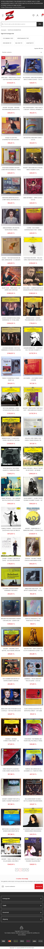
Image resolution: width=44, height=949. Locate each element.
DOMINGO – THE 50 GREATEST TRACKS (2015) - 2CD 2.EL (33, 680)
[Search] (22, 24)
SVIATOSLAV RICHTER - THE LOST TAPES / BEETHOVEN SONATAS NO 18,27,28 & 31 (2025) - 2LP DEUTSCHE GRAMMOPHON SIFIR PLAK (33, 259)
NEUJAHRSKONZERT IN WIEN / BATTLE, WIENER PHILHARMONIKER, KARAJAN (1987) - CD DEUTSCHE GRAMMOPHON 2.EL (33, 800)
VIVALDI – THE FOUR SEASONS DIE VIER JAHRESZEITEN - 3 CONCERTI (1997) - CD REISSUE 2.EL (11, 259)
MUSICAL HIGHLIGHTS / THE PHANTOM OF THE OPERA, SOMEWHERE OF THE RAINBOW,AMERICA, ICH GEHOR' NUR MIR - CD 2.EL (33, 620)
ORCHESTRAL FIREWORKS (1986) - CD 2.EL (33, 138)
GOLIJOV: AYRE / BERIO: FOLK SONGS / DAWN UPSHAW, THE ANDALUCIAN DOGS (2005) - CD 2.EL (33, 439)
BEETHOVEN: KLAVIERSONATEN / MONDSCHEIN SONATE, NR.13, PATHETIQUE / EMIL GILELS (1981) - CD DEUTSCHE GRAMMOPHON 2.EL (11, 830)
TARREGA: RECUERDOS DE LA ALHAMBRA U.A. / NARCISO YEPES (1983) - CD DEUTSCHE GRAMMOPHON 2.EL (33, 770)
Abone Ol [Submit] (39, 886)
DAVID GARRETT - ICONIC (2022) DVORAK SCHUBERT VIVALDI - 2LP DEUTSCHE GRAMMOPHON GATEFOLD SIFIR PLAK (33, 499)
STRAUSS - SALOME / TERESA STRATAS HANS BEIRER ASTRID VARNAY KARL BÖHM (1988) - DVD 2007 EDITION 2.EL (33, 560)
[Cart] (42, 15)
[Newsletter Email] (22, 886)
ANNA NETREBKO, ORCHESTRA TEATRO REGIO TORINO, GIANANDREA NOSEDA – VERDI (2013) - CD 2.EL (11, 229)
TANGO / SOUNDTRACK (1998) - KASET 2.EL (11, 379)
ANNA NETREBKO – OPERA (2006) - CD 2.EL (33, 199)
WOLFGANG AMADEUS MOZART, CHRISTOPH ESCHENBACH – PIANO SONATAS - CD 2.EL (11, 169)
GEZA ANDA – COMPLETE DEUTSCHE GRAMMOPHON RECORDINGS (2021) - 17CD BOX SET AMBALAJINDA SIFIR (33, 289)
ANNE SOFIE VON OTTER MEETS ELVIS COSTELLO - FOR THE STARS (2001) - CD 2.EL (11, 710)
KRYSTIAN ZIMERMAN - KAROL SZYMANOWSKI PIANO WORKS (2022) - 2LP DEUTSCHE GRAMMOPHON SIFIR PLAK (11, 409)
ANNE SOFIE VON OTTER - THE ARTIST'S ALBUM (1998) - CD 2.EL (33, 589)
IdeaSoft (12, 948)
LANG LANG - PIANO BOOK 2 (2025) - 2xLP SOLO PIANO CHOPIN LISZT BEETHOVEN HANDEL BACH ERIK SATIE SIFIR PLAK (11, 79)
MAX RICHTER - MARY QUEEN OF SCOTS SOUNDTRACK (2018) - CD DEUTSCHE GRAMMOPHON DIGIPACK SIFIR (33, 650)
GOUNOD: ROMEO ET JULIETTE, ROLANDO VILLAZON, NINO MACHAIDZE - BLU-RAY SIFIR (33, 860)
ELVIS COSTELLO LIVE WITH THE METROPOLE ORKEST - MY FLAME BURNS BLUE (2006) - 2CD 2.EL (33, 710)
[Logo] (9, 15)
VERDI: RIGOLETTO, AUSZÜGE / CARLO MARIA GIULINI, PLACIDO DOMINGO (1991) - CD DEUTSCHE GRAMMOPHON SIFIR (11, 770)
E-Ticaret (17, 948)
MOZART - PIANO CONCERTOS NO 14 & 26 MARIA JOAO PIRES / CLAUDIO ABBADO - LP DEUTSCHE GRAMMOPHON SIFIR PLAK (11, 860)
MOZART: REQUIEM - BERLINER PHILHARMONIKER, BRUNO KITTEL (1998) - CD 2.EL (11, 109)
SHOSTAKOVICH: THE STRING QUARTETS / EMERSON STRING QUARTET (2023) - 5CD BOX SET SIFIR (11, 469)
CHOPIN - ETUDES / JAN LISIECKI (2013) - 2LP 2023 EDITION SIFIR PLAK (11, 560)
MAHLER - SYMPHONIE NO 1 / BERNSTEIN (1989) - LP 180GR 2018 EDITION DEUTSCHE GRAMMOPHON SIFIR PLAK (33, 530)
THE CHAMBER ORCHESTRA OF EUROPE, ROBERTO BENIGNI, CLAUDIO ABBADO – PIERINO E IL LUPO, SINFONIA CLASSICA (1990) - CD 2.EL (11, 680)
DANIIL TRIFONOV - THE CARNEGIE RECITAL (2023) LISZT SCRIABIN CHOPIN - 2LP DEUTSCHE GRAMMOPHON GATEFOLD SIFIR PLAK (11, 499)
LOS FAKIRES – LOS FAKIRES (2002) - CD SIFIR (33, 379)
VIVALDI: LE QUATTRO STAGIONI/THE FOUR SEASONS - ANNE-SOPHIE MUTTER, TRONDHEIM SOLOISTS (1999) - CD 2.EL (11, 139)
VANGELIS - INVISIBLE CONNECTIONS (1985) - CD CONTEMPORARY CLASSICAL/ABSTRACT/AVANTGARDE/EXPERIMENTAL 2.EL (11, 740)
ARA (40, 24)
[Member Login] (37, 15)
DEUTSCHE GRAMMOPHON (14, 30)
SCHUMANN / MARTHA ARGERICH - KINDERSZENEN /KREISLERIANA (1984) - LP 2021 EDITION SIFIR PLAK (33, 830)
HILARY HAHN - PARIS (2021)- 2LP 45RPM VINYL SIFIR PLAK (11, 289)
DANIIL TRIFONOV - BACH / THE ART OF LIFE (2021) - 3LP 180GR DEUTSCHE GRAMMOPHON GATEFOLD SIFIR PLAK (33, 469)
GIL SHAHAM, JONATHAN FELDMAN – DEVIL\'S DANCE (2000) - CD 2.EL (33, 78)
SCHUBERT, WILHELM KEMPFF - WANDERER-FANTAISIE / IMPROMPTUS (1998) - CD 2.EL (11, 590)
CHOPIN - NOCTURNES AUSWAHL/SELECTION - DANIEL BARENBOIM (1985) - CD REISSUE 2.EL (33, 229)
